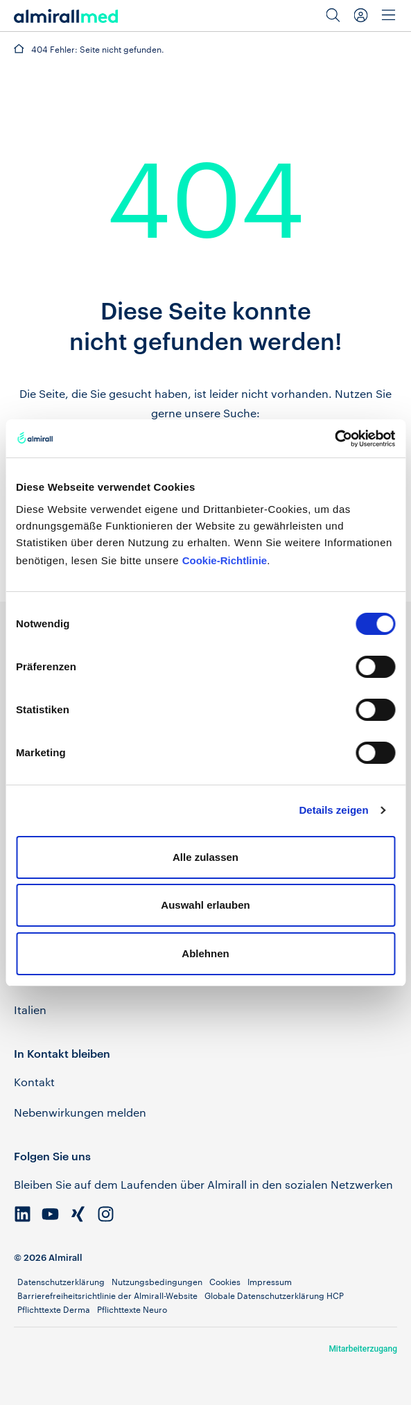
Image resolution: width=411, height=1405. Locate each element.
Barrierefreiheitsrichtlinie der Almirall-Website (107, 1295)
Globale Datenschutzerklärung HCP (274, 1295)
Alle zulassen (205, 857)
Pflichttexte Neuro (132, 1309)
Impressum (269, 1281)
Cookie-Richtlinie (225, 560)
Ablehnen (205, 953)
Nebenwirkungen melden (80, 1112)
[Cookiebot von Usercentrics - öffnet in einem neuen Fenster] (334, 439)
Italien (30, 1009)
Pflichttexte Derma (53, 1309)
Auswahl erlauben (205, 905)
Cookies (225, 1281)
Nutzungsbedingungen (157, 1281)
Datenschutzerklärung (61, 1281)
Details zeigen (334, 810)
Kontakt (34, 1081)
